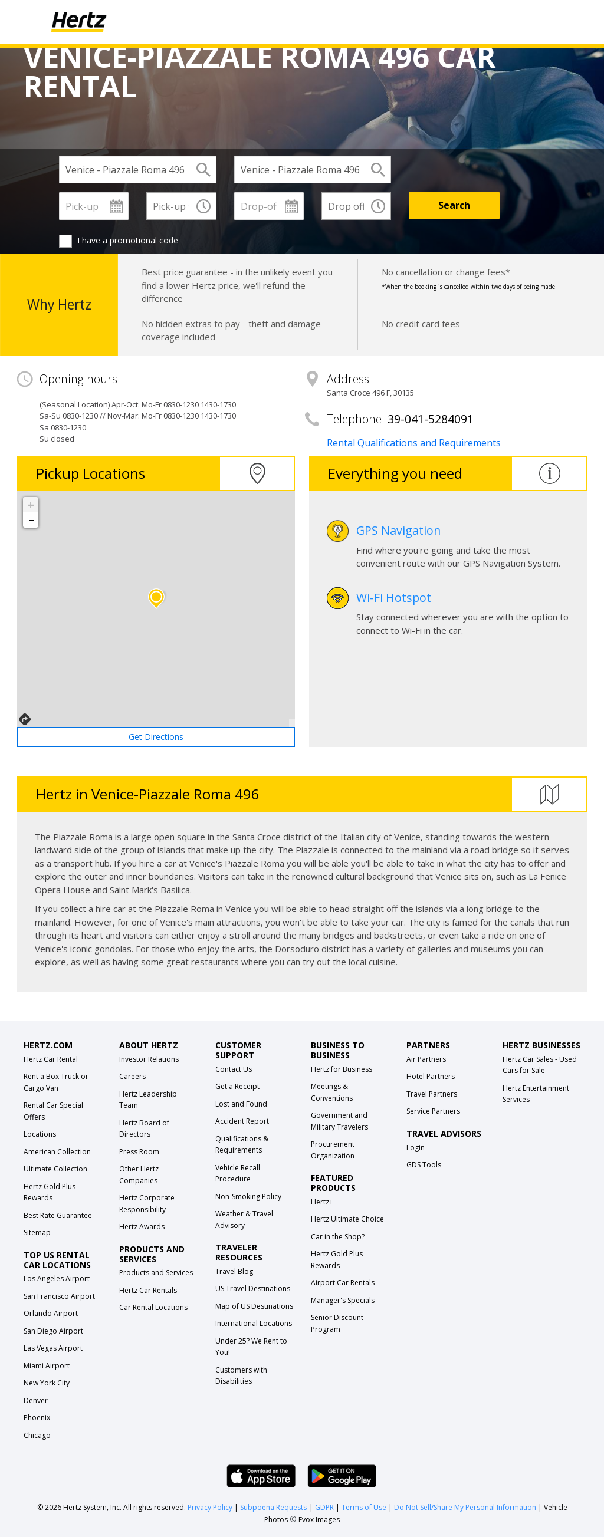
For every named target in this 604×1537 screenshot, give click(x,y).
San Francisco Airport (59, 1296)
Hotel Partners (430, 1076)
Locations (40, 1134)
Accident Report (242, 1121)
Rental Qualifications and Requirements (414, 442)
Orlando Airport (51, 1313)
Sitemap (37, 1232)
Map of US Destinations (254, 1306)
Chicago (37, 1435)
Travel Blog (234, 1271)
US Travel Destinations (252, 1288)
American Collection (57, 1152)
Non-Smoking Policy (248, 1197)
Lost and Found (241, 1104)
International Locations (253, 1323)
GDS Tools (423, 1165)
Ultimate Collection (55, 1169)
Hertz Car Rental (51, 1059)
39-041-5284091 (431, 419)
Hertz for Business (341, 1069)
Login (415, 1148)
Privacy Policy (210, 1507)
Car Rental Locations (153, 1307)
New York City (47, 1383)
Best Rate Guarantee (58, 1215)
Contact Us (233, 1069)
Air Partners (426, 1059)
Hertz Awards (142, 1227)
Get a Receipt (237, 1086)
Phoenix (37, 1418)
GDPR (324, 1507)
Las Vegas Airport (53, 1348)
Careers (132, 1076)
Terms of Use (364, 1507)
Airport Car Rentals (343, 1283)
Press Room (139, 1152)
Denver (36, 1401)
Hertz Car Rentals (148, 1290)
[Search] (454, 205)
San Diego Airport (53, 1331)
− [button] (31, 520)
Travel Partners (431, 1094)
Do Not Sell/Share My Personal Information (465, 1507)
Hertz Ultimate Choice (347, 1219)
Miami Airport (47, 1366)
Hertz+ (322, 1202)
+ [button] (31, 505)
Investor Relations (149, 1059)
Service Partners (433, 1111)
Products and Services (156, 1273)
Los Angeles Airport (57, 1278)
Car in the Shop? (338, 1237)
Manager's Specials (343, 1300)
